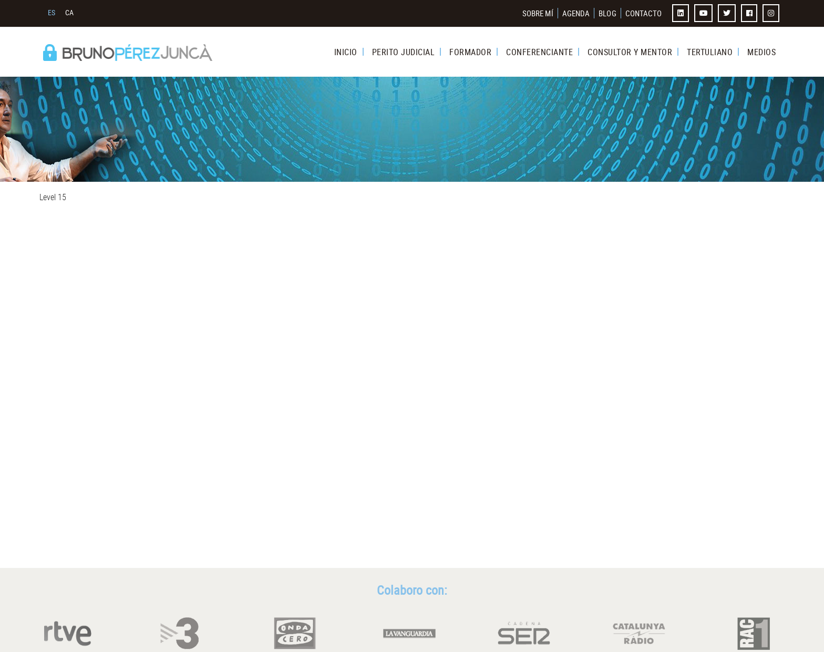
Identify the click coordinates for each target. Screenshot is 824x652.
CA (69, 12)
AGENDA (576, 13)
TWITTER (728, 13)
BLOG (607, 13)
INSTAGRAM (772, 13)
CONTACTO (643, 13)
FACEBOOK (750, 13)
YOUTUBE (704, 13)
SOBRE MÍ (537, 13)
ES (52, 12)
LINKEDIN (681, 13)
